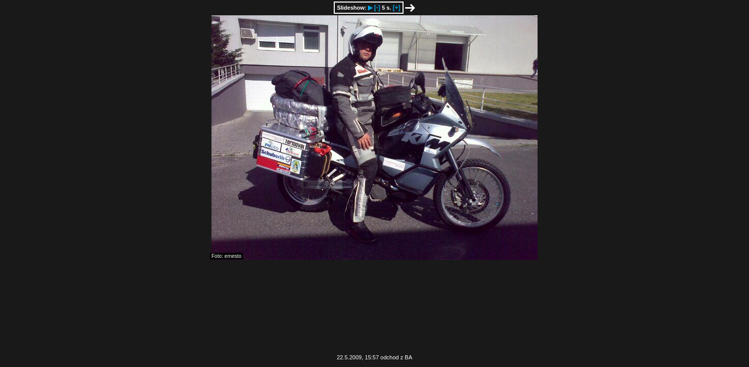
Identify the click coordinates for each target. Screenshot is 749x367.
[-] (377, 7)
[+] (396, 7)
